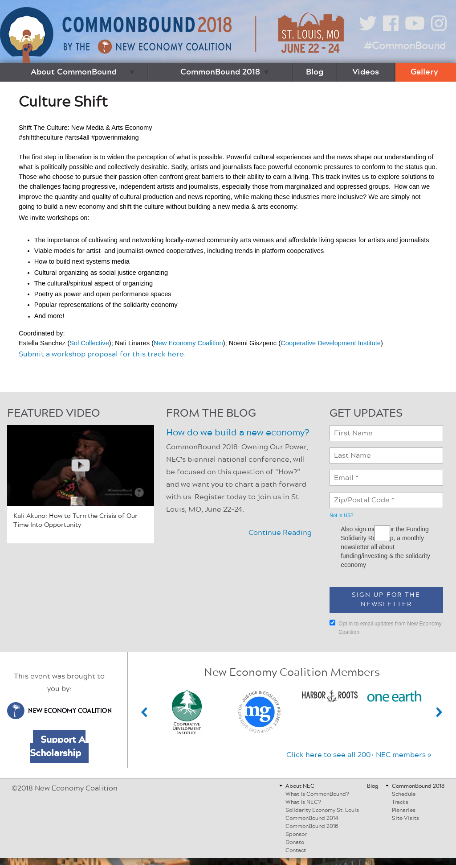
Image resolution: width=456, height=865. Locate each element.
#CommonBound (405, 46)
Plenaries (403, 810)
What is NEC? (303, 802)
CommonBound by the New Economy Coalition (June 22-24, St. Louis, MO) (173, 35)
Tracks (400, 802)
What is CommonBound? (317, 794)
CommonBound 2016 (311, 826)
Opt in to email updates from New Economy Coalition (385, 627)
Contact (295, 850)
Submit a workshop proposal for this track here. (102, 354)
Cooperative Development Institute (331, 343)
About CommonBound (74, 72)
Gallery (424, 72)
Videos (365, 72)
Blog (314, 72)
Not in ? (341, 515)
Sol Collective (89, 343)
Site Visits (405, 818)
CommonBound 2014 (311, 818)
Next (439, 712)
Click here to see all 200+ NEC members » (359, 754)
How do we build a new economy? (237, 432)
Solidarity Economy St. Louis (322, 810)
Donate (294, 842)
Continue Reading (280, 532)
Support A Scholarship (58, 746)
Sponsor (296, 834)
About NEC (299, 786)
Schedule (403, 794)
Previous (144, 712)
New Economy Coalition (188, 343)
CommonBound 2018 (220, 72)
